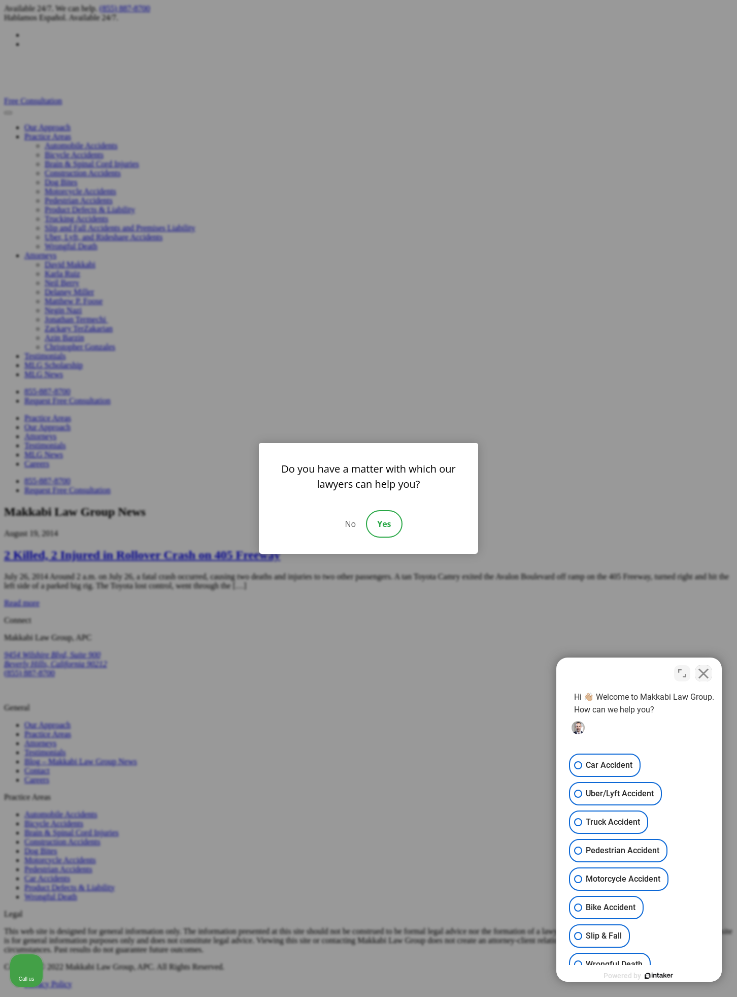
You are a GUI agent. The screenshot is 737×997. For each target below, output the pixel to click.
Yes (384, 523)
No (350, 523)
